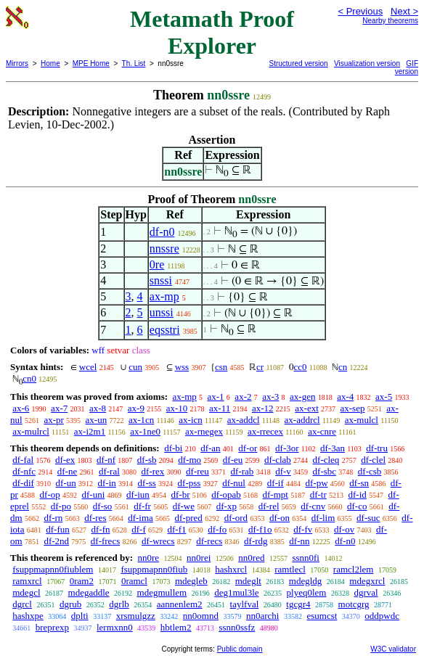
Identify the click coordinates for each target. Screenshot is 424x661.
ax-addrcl (302, 419)
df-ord (236, 517)
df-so (103, 506)
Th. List (134, 63)
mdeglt (248, 580)
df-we (184, 506)
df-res (95, 517)
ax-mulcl (361, 419)
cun (135, 366)
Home (50, 63)
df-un (66, 482)
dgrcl (22, 604)
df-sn (359, 482)
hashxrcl (231, 569)
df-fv (302, 529)
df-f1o (260, 529)
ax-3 (270, 396)
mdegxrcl (367, 580)
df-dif (23, 482)
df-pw (317, 482)
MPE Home (91, 63)
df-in (107, 482)
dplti (80, 615)
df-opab (225, 494)
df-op (50, 494)
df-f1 (177, 529)
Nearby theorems (390, 21)
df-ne (67, 471)
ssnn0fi (305, 557)
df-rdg (256, 540)
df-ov (344, 529)
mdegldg (305, 580)
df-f (138, 529)
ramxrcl (26, 580)
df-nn (299, 540)
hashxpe (28, 615)
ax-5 (383, 396)
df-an (210, 448)
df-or (247, 448)
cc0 (300, 366)
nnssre (164, 248)
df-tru (377, 448)
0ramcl (134, 580)
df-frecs (105, 540)
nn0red (251, 557)
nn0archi (262, 615)
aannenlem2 (180, 604)
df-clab (277, 459)
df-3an (332, 448)
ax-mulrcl (30, 431)
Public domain (240, 649)
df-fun (58, 529)
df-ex (65, 459)
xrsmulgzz (135, 615)
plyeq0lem (307, 592)
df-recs (209, 540)
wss (182, 366)
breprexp (52, 627)
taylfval (244, 604)
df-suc (368, 517)
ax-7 (59, 408)
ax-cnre (322, 431)
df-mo (189, 459)
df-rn (53, 517)
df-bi (173, 448)
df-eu (232, 459)
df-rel (269, 506)
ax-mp (164, 296)
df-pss (189, 482)
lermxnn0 (115, 627)
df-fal (22, 459)
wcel (88, 366)
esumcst (321, 615)
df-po (61, 506)
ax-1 (216, 396)
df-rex (153, 471)
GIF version (406, 67)
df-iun (138, 494)
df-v (283, 471)
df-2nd (56, 540)
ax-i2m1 (89, 431)
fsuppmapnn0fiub (154, 569)
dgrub (70, 604)
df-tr (318, 494)
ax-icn (190, 419)
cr (260, 366)
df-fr (142, 506)
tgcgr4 (298, 604)
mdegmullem (162, 592)
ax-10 (177, 408)
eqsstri (165, 330)
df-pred (189, 517)
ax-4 (345, 396)
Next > (404, 11)
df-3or (287, 448)
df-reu (197, 471)
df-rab (242, 471)
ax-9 (136, 408)
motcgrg (354, 604)
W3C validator (393, 649)
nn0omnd (201, 615)
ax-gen (302, 396)
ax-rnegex (204, 431)
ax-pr (53, 419)
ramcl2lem (353, 569)
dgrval (366, 592)
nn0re (148, 557)
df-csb (370, 471)
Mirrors (17, 63)
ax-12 (263, 408)
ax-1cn (141, 419)
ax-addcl (243, 419)
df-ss (147, 482)
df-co (357, 506)
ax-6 (20, 408)
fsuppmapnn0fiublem (52, 569)
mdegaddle (89, 592)
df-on (279, 517)
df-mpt (275, 494)
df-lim (323, 517)
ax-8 (97, 408)
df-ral (109, 471)
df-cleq (326, 459)
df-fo (217, 529)
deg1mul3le (236, 592)
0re (157, 264)
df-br (180, 494)
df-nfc (24, 471)
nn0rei (199, 557)
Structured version (298, 63)
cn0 (29, 378)
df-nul (233, 482)
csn (221, 366)
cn (342, 366)
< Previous (360, 11)
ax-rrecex (265, 431)
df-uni (93, 494)
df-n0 (162, 232)
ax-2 (243, 396)
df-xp (226, 506)
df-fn (100, 529)
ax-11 (219, 408)
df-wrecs (158, 540)
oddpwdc (381, 615)
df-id (357, 494)
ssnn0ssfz (237, 627)
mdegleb (191, 580)
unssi (162, 312)
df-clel (373, 459)
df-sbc (325, 471)
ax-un (96, 419)
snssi (161, 280)
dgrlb (119, 604)
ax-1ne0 (145, 431)
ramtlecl (290, 569)
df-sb (147, 459)
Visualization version (367, 63)
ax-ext (306, 408)
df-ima (140, 517)
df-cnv (313, 506)
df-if (275, 482)
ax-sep (353, 408)
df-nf (106, 459)
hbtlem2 (176, 627)
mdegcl (26, 592)
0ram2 (82, 580)
